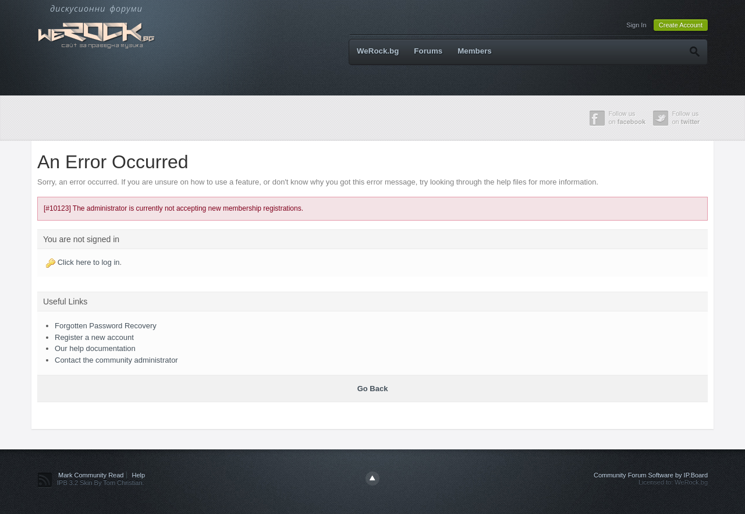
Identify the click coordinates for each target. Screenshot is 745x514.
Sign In (636, 25)
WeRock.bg (378, 51)
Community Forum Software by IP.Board (651, 475)
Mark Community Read (90, 475)
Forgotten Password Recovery (106, 325)
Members (474, 51)
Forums (428, 51)
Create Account (681, 25)
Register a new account (94, 337)
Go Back (372, 388)
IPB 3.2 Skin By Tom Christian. (100, 482)
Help (139, 475)
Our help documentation (95, 348)
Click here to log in (89, 262)
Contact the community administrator (116, 360)
